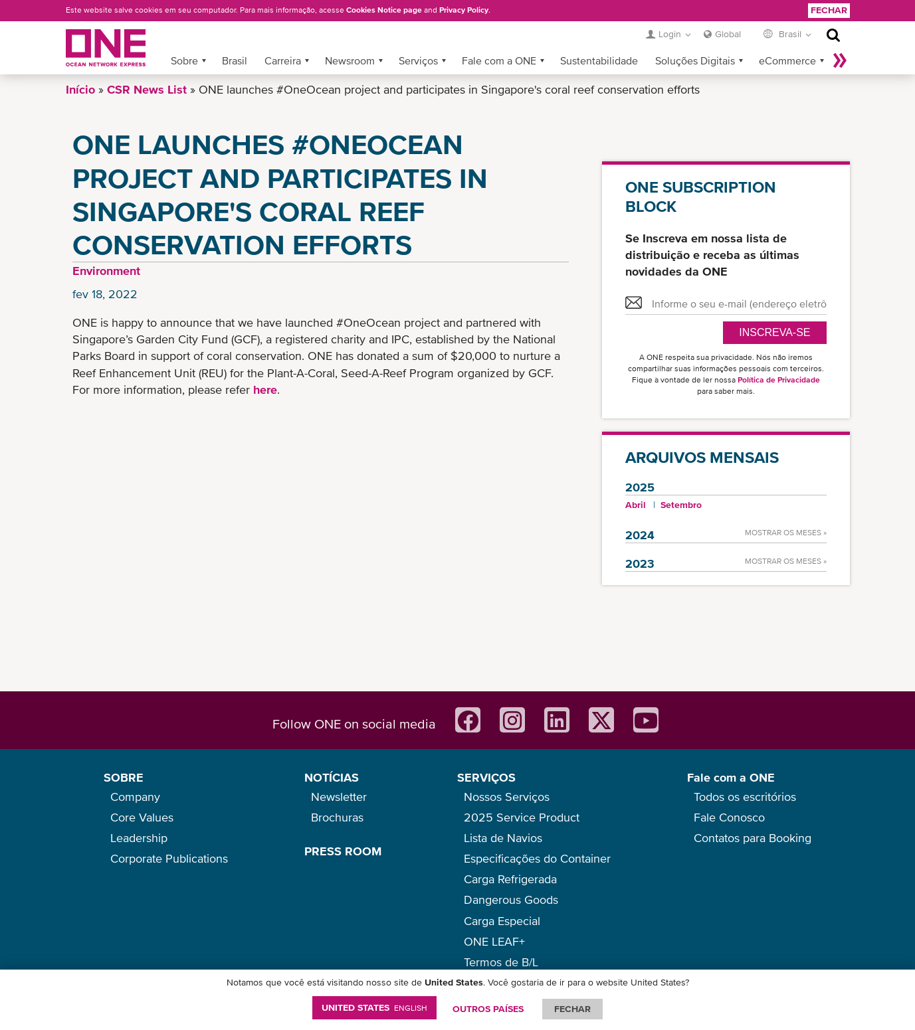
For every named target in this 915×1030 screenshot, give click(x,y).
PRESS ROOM (342, 851)
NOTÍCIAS (331, 777)
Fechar (829, 10)
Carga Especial (502, 921)
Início (80, 89)
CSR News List (147, 89)
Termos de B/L (501, 962)
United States (374, 1007)
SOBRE (124, 777)
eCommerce (787, 60)
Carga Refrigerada (510, 879)
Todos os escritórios (745, 797)
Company (135, 797)
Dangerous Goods (511, 899)
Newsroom (350, 60)
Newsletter (339, 797)
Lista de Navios (503, 838)
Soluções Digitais (695, 60)
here (265, 389)
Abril (635, 504)
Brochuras (337, 817)
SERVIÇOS (486, 777)
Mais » (840, 60)
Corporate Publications (169, 858)
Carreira (282, 60)
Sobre (184, 60)
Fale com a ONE (499, 60)
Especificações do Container (537, 858)
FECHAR (572, 1008)
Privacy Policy (463, 10)
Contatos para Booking (752, 838)
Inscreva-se (774, 332)
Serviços (418, 60)
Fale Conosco (729, 817)
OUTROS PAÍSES (488, 1008)
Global (728, 34)
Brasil (234, 60)
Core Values (141, 817)
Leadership (138, 838)
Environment (106, 271)
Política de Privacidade (779, 380)
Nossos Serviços (507, 797)
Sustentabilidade (599, 60)
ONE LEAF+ (494, 941)
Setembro (681, 504)
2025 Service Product (521, 817)
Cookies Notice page (384, 10)
